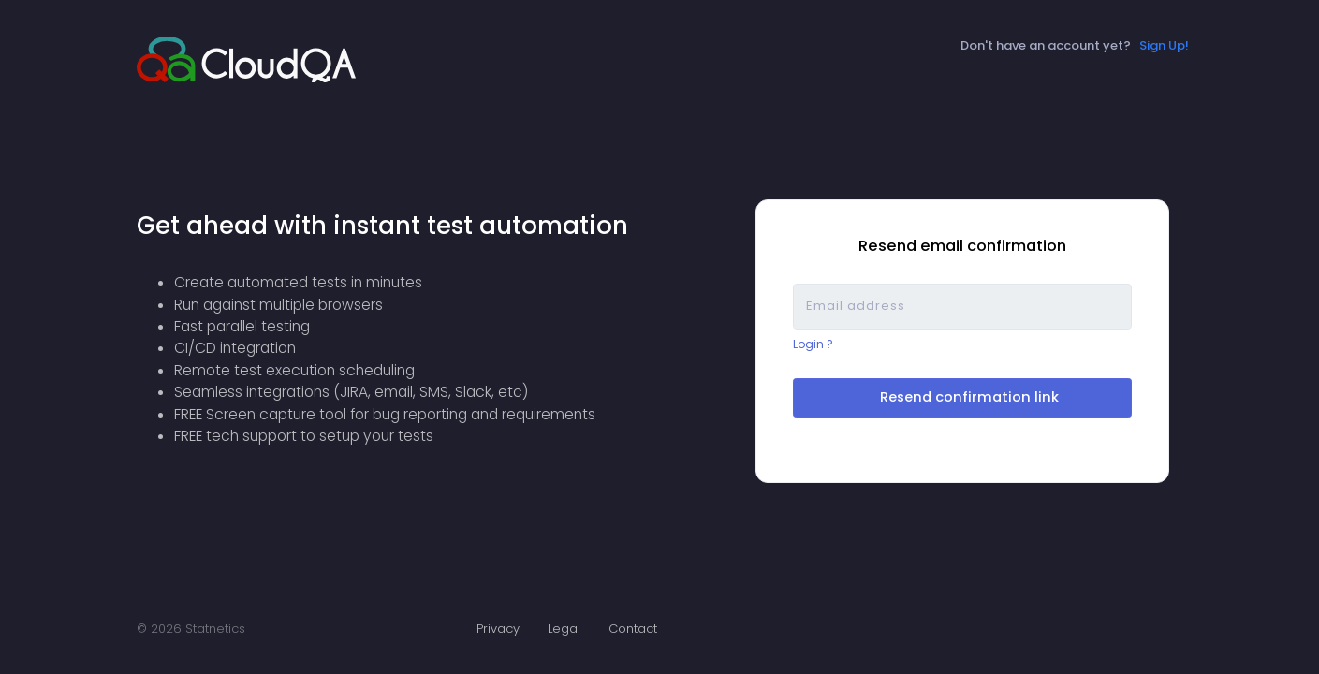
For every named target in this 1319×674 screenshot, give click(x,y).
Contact (632, 628)
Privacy (498, 628)
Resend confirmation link (965, 397)
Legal (564, 628)
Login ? (813, 344)
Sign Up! (1164, 45)
